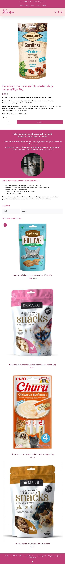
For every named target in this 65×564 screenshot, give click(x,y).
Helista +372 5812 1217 (25, 2)
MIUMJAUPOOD (48, 149)
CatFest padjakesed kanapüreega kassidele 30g (32, 275)
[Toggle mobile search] (59, 12)
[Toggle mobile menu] (62, 12)
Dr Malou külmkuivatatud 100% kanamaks (32, 544)
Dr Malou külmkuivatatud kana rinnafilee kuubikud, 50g (32, 365)
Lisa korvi (39, 122)
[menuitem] (21, 6)
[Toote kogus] (9, 122)
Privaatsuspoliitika (42, 556)
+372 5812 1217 (17, 556)
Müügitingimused (52, 556)
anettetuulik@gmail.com (39, 2)
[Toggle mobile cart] (55, 12)
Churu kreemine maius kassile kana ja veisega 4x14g (32, 454)
